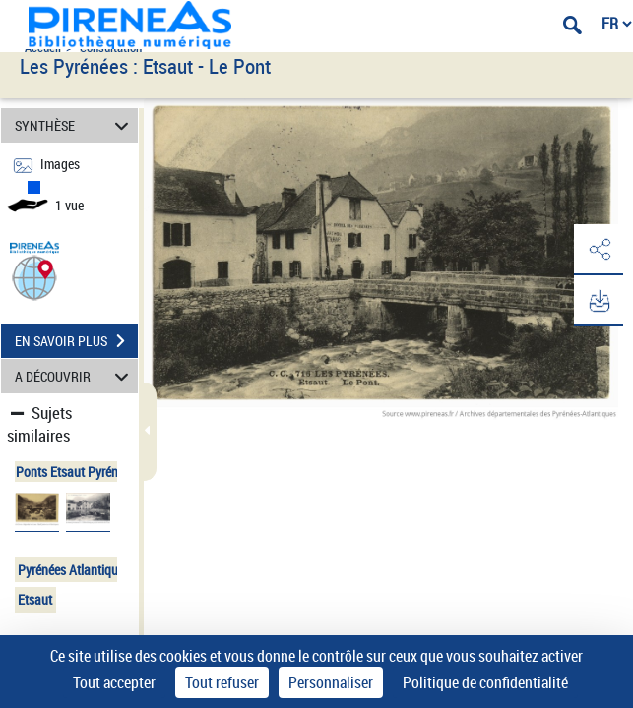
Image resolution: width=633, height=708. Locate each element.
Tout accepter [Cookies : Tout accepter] (114, 682)
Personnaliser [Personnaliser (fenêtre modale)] (330, 682)
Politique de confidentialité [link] (485, 682)
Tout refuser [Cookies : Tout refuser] (222, 682)
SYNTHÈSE (74, 125)
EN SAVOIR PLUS (76, 341)
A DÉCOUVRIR (74, 376)
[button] (34, 276)
